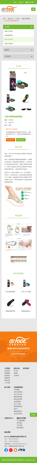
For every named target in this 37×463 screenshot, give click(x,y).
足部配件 (8, 56)
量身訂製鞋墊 (9, 43)
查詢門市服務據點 (18, 354)
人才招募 (7, 383)
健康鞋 (7, 50)
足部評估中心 (8, 418)
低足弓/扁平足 (18, 394)
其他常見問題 (18, 413)
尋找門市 (10, 140)
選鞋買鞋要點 (18, 406)
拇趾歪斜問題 (18, 399)
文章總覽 (16, 389)
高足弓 (16, 409)
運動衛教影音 (18, 411)
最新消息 (7, 380)
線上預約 (7, 387)
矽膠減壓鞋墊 (9, 35)
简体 (15, 2)
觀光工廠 (29, 2)
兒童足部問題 (18, 392)
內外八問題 (17, 404)
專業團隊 (7, 373)
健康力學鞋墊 (9, 31)
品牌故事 (7, 370)
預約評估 (20, 140)
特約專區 (19, 423)
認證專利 (7, 375)
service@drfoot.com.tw (19, 444)
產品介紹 (10, 18)
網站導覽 (7, 432)
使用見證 (26, 368)
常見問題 (19, 425)
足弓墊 (17, 18)
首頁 (4, 18)
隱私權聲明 (20, 427)
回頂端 (33, 415)
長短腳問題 (17, 401)
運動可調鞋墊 (26, 18)
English (21, 2)
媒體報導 (7, 378)
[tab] (18, 27)
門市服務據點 (21, 420)
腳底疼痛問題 (18, 397)
